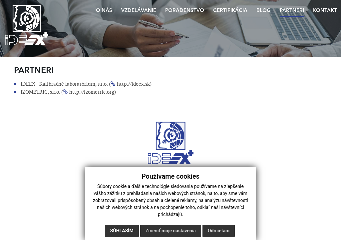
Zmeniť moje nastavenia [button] (171, 230)
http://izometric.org (91, 92)
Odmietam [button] (218, 230)
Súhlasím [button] (122, 230)
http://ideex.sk (133, 84)
